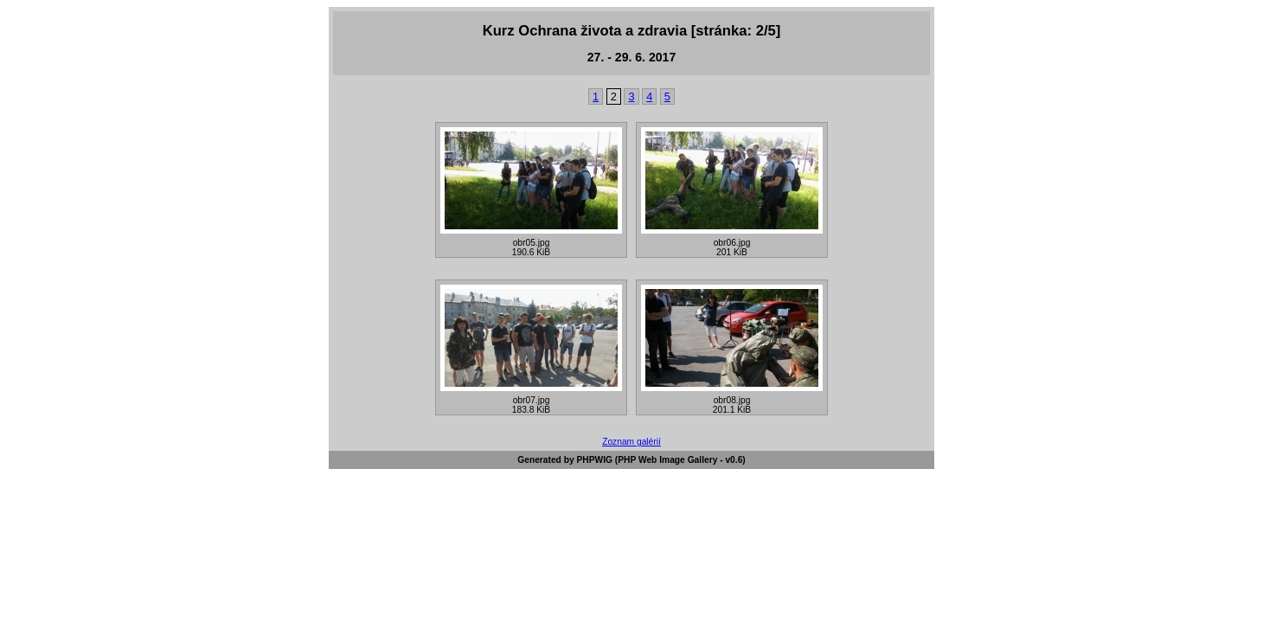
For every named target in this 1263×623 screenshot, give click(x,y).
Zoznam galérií (631, 441)
